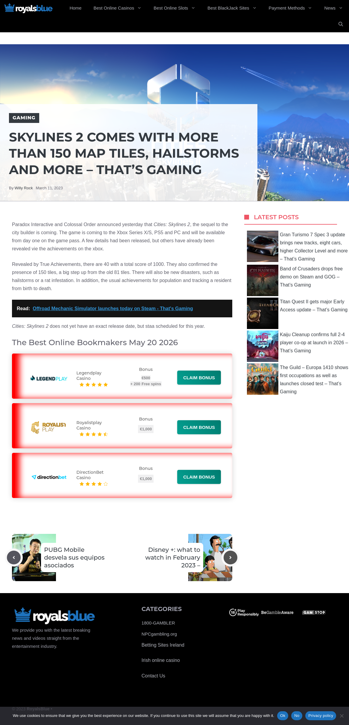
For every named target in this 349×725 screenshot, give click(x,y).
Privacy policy (320, 715)
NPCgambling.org (159, 633)
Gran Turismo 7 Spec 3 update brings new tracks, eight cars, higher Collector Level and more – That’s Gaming (297, 246)
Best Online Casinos (120, 8)
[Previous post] (14, 557)
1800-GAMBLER (158, 622)
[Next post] (230, 557)
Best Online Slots (177, 8)
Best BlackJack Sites (234, 8)
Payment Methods (293, 8)
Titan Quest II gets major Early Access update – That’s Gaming (297, 313)
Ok (282, 715)
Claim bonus (199, 377)
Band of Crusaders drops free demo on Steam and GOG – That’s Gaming (295, 280)
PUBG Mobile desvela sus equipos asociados (74, 557)
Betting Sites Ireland (163, 645)
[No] (342, 716)
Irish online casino (161, 660)
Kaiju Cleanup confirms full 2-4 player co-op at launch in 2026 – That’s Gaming (297, 346)
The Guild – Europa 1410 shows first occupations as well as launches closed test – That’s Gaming (297, 379)
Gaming (24, 118)
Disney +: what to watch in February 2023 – (172, 557)
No (296, 715)
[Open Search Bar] (341, 24)
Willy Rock (24, 188)
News (336, 8)
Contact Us (153, 675)
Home (75, 7)
